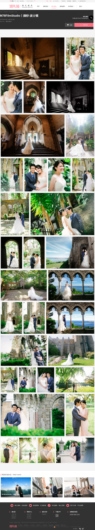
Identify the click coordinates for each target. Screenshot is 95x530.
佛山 (18, 1)
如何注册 (29, 514)
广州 (15, 1)
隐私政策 (35, 522)
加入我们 (32, 525)
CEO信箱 (69, 1)
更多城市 (22, 1)
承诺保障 (45, 525)
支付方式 (63, 1)
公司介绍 (14, 514)
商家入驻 (14, 516)
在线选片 (44, 514)
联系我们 (14, 518)
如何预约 (29, 516)
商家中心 (74, 1)
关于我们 (20, 525)
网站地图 (51, 525)
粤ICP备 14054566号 (48, 526)
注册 (47, 1)
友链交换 (57, 525)
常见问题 (29, 518)
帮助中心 (38, 525)
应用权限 (40, 522)
